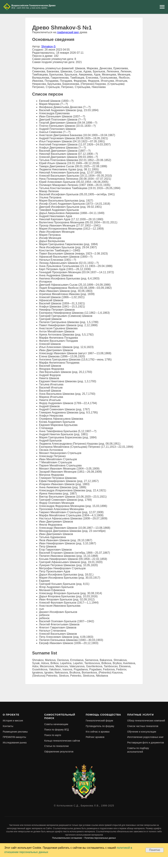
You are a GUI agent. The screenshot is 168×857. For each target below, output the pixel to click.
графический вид (68, 32)
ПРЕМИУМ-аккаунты (14, 737)
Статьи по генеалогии (56, 746)
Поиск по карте (52, 735)
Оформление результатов (58, 751)
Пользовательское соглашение (67, 838)
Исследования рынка (15, 742)
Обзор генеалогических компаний (146, 720)
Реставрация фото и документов (145, 742)
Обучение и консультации (141, 731)
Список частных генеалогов (142, 726)
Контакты (8, 726)
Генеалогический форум (99, 720)
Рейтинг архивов (95, 737)
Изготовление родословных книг (145, 737)
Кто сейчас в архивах (98, 731)
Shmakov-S (48, 46)
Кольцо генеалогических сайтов (62, 740)
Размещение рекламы (15, 731)
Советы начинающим (56, 724)
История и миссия (13, 720)
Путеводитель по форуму (100, 726)
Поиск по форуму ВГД (56, 729)
